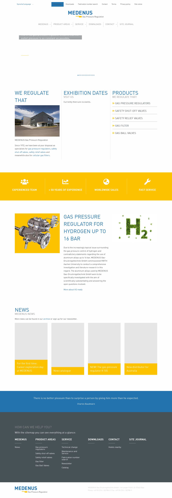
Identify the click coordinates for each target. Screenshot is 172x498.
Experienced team (24, 190)
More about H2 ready (73, 290)
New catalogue (62, 371)
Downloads (70, 4)
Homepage (57, 4)
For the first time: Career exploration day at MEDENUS (30, 367)
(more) (25, 70)
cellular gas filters (41, 155)
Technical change (69, 447)
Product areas (61, 24)
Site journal (127, 24)
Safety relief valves (127, 118)
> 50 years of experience (65, 190)
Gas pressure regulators (131, 103)
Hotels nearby (115, 447)
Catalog (65, 468)
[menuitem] (24, 4)
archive (46, 319)
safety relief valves (37, 152)
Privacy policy (125, 4)
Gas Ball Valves (124, 132)
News (17, 447)
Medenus (43, 24)
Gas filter (120, 125)
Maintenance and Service (69, 452)
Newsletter (67, 464)
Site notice (138, 4)
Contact (104, 4)
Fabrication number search (88, 4)
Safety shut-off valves (129, 110)
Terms (114, 4)
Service (79, 24)
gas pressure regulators (39, 149)
